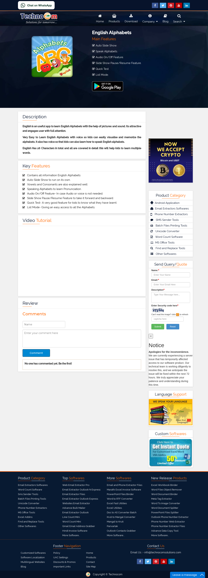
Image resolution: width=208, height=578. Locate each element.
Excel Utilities (114, 508)
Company (150, 18)
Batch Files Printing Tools (168, 225)
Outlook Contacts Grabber (121, 530)
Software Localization (33, 557)
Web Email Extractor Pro (75, 485)
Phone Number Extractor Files (168, 526)
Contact (90, 562)
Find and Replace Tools (167, 248)
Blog (165, 18)
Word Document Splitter (164, 508)
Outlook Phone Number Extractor (170, 517)
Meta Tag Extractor (161, 498)
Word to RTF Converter (120, 498)
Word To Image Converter (165, 503)
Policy (56, 552)
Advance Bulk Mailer (73, 508)
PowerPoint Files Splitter (165, 512)
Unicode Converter (164, 231)
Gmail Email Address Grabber (78, 526)
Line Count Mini (71, 517)
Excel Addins (25, 517)
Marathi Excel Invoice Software (124, 489)
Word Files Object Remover (166, 489)
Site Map (91, 566)
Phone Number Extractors (169, 214)
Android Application (165, 203)
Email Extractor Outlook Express (80, 498)
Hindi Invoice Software (74, 530)
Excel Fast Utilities (117, 503)
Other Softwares (163, 254)
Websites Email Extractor (76, 503)
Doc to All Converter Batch (122, 512)
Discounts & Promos (64, 562)
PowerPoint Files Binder (120, 494)
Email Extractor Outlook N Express (81, 489)
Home (100, 18)
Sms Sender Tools (28, 494)
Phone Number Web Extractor (168, 521)
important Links (62, 566)
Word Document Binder (164, 494)
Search (179, 18)
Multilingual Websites (33, 562)
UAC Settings (60, 557)
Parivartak (112, 526)
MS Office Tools (162, 242)
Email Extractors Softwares (169, 208)
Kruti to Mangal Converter (121, 517)
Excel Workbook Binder (164, 485)
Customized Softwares (33, 552)
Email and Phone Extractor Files (124, 485)
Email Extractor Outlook (75, 512)
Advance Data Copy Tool (164, 530)
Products (114, 18)
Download (131, 18)
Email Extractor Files (73, 494)
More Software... (71, 535)
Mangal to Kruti (115, 521)
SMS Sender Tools (164, 220)
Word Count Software (166, 237)
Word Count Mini (71, 521)
